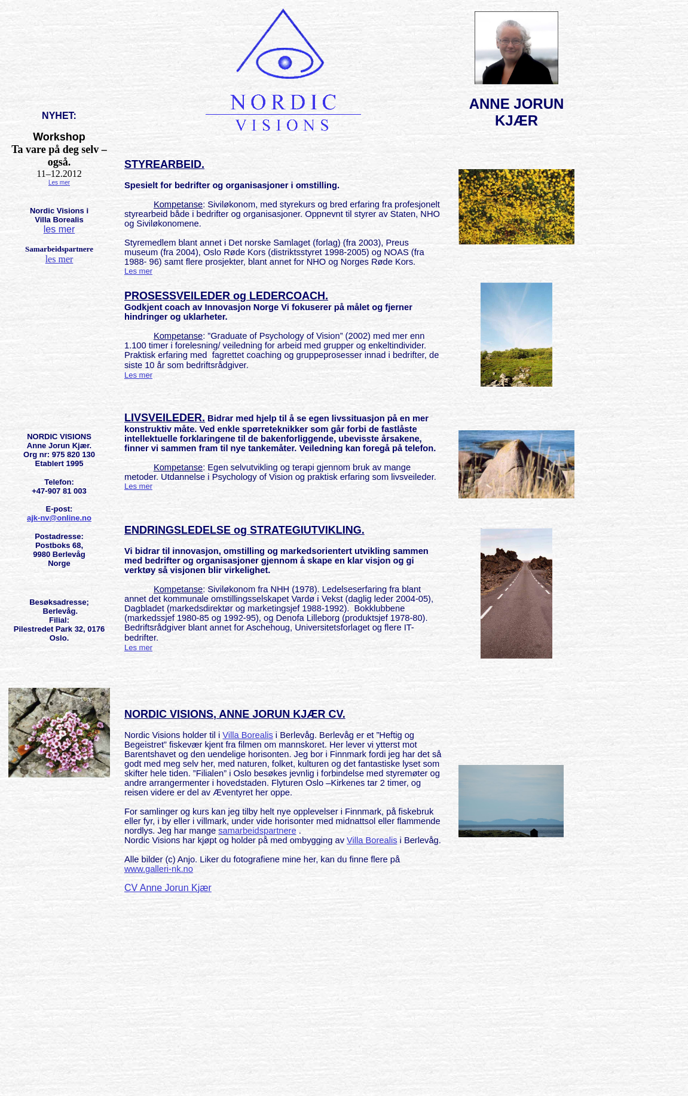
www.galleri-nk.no (158, 869)
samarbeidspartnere (257, 830)
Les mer (59, 182)
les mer (59, 229)
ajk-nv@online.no (59, 517)
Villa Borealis (247, 735)
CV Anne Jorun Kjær (168, 888)
